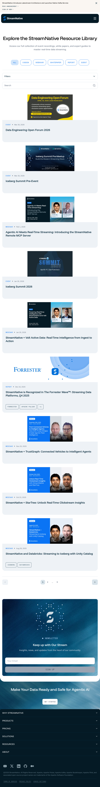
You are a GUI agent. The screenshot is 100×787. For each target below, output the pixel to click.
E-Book (26, 60)
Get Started (50, 699)
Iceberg (11, 562)
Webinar (40, 60)
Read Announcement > (10, 6)
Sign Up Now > (7, 9)
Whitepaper (55, 60)
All (14, 60)
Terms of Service (10, 779)
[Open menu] (95, 18)
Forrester (12, 404)
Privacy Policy (25, 779)
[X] (12, 764)
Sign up (50, 667)
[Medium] (32, 764)
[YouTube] (5, 764)
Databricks (24, 562)
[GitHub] (25, 764)
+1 (40, 404)
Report (71, 60)
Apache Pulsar (28, 404)
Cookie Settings (39, 779)
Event (84, 60)
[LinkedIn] (18, 764)
